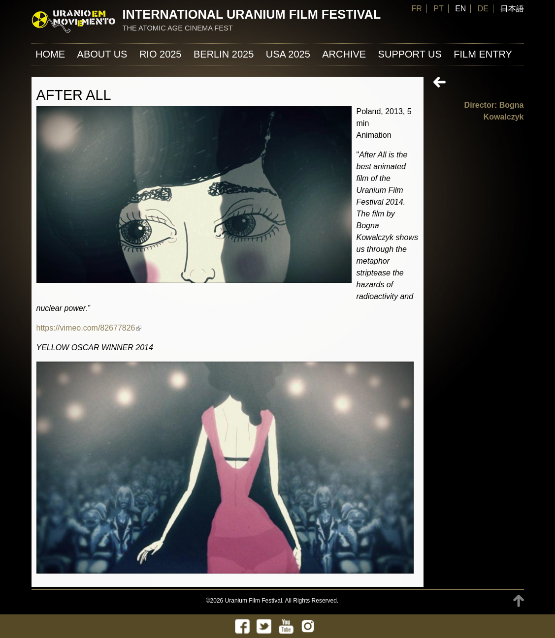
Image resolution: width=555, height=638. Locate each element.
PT (438, 8)
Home (50, 54)
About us (102, 54)
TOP (518, 601)
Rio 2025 (160, 54)
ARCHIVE (344, 54)
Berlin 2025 (224, 54)
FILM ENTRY (483, 54)
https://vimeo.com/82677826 (88, 328)
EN (460, 8)
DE (483, 8)
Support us (410, 54)
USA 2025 (288, 54)
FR (416, 8)
